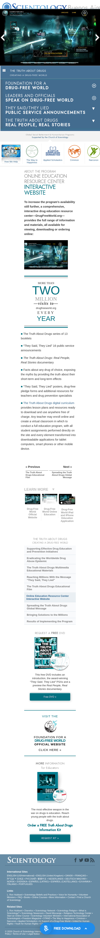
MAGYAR (81, 879)
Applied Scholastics (53, 152)
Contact (71, 897)
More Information (57, 897)
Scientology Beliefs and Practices (40, 894)
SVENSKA (22, 881)
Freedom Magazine (31, 918)
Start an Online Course (18, 916)
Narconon (11, 921)
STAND (46, 918)
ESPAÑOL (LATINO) (39, 881)
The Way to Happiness (31, 153)
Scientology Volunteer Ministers (46, 916)
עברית (10, 878)
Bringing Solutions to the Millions (47, 614)
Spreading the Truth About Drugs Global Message (47, 607)
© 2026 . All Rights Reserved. (36, 931)
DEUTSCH (70, 879)
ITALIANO (12, 884)
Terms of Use (19, 934)
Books (27, 897)
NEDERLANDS (55, 879)
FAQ (20, 897)
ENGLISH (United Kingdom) (49, 875)
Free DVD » (50, 697)
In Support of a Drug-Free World (54, 921)
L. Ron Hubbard (14, 894)
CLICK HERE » (50, 750)
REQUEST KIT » (50, 838)
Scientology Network (45, 910)
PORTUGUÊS (25, 884)
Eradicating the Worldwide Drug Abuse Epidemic (46, 560)
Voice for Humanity (68, 894)
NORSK (11, 881)
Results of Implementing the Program (49, 621)
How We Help (11, 161)
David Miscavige (54, 913)
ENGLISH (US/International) (20, 875)
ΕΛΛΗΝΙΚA (84, 881)
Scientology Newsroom (32, 913)
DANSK (69, 875)
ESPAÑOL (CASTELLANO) (64, 881)
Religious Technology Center (77, 913)
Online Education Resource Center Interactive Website (47, 597)
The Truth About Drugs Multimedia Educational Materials (48, 569)
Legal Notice (34, 934)
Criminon (74, 152)
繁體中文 (42, 879)
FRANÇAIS (80, 875)
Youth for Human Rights (26, 923)
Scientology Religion (67, 910)
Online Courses (39, 897)
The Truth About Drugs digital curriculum (48, 403)
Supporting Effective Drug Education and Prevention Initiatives (49, 550)
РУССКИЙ (30, 879)
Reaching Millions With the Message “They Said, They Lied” (49, 579)
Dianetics (28, 910)
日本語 (20, 879)
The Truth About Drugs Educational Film (48, 588)
